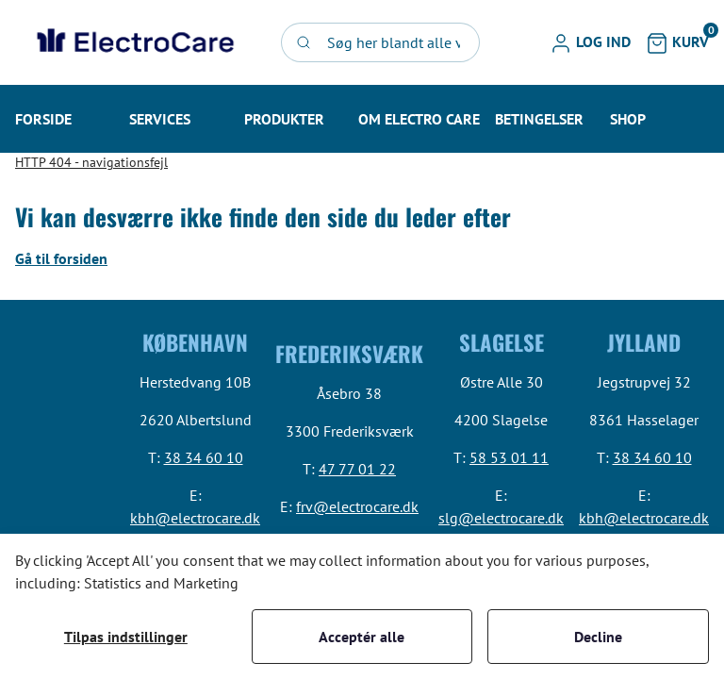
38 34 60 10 (203, 457)
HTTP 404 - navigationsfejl (91, 162)
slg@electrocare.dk (501, 517)
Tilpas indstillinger (126, 636)
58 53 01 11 (509, 457)
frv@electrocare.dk (357, 506)
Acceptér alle (361, 636)
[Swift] (133, 42)
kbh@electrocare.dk (195, 517)
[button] (590, 42)
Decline (598, 636)
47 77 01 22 (357, 468)
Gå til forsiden (61, 258)
